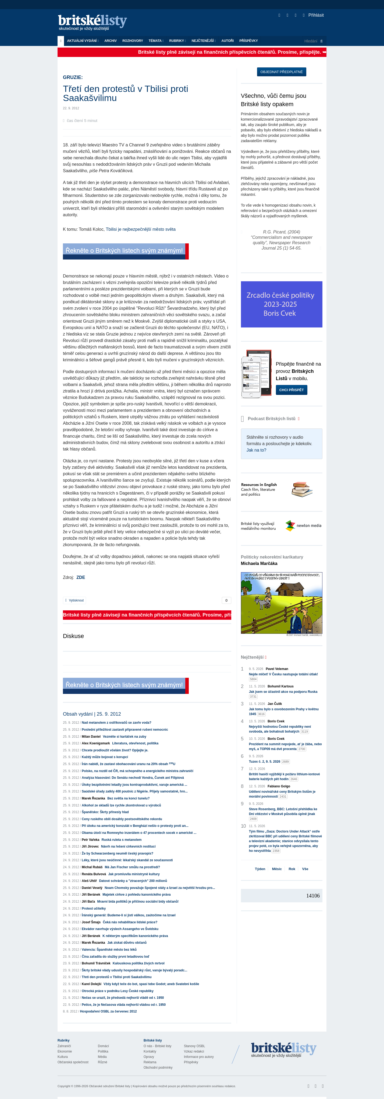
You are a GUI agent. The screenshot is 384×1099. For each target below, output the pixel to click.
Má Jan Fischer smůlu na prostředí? (132, 867)
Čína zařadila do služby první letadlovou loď (115, 957)
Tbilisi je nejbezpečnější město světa (141, 229)
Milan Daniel (91, 736)
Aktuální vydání (83, 41)
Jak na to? (256, 450)
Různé (102, 1062)
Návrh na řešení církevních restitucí (128, 846)
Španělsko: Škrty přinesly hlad (105, 812)
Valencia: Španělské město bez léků (109, 950)
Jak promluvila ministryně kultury (133, 874)
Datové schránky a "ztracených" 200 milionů (133, 881)
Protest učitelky (94, 908)
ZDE (80, 577)
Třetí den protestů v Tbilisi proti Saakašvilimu (116, 977)
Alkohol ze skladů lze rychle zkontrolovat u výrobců (121, 805)
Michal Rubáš (92, 867)
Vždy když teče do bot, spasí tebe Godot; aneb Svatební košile (151, 984)
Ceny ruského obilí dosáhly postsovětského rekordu (122, 819)
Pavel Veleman (277, 669)
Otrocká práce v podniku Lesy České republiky (118, 991)
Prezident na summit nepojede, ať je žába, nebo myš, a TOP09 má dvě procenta (285, 746)
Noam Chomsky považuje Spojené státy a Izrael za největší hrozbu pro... (160, 888)
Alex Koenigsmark (96, 743)
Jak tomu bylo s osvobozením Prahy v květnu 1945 (284, 711)
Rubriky (177, 41)
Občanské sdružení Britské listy (109, 1086)
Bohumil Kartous (281, 686)
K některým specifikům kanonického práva (135, 936)
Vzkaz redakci (194, 1051)
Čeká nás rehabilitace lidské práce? (130, 922)
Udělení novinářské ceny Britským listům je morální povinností (282, 794)
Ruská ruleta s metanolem (122, 840)
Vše (305, 869)
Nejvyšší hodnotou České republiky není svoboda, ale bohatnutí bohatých (280, 729)
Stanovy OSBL (194, 1046)
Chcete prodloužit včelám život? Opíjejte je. (115, 750)
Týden (260, 869)
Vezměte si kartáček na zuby (124, 736)
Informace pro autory (199, 1057)
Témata (156, 41)
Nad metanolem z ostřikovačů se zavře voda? (116, 723)
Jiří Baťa (88, 901)
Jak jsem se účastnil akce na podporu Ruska (283, 694)
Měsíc (277, 869)
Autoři (227, 41)
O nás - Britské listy (157, 1046)
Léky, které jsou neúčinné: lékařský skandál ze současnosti (127, 860)
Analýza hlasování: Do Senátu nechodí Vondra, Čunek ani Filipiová (133, 778)
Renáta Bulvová (94, 874)
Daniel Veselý (92, 888)
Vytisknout (74, 600)
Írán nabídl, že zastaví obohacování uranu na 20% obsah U (128, 764)
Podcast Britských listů (269, 418)
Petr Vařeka (90, 840)
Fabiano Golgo (279, 786)
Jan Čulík (275, 704)
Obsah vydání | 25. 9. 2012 (92, 714)
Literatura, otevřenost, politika (135, 743)
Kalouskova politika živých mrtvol (139, 963)
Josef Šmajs (91, 922)
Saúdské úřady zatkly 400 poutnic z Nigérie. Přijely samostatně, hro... (135, 791)
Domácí (103, 1046)
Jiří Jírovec (90, 846)
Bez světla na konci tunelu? (128, 798)
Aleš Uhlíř (89, 881)
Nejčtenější (204, 41)
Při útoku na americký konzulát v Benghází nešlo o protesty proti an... (135, 826)
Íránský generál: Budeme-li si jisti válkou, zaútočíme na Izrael (129, 915)
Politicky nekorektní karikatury (272, 560)
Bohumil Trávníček (96, 963)
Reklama (150, 1062)
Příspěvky (248, 41)
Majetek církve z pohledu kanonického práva (136, 894)
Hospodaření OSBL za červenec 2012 (108, 1011)
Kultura (63, 1057)
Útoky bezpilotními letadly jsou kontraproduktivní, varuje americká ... (134, 785)
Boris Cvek (276, 721)
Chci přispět (291, 390)
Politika (103, 1051)
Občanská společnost (73, 1062)
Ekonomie (65, 1051)
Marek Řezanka (93, 798)
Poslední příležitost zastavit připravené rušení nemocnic (125, 730)
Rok (292, 869)
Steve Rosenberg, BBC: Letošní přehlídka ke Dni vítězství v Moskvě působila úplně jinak (283, 814)
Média (102, 1057)
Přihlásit (313, 15)
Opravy (149, 1057)
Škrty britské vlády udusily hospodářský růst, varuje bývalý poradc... (134, 970)
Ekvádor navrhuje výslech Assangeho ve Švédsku (120, 929)
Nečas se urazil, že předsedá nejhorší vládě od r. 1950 (123, 998)
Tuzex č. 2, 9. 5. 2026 (269, 761)
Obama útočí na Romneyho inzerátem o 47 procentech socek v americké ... (139, 833)
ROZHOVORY (132, 41)
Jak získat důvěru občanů (127, 943)
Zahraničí (64, 1046)
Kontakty (150, 1051)
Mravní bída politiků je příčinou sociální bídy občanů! (138, 901)
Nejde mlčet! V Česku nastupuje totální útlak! (283, 677)
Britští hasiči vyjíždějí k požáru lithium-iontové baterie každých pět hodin (284, 776)
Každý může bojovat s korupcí (105, 757)
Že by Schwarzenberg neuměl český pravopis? (117, 853)
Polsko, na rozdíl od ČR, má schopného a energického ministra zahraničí (137, 771)
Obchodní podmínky (158, 1067)
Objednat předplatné (282, 72)
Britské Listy (284, 1050)
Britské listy (95, 23)
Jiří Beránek (91, 894)
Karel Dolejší (91, 984)
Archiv (110, 41)
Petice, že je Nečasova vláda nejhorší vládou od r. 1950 (124, 1005)
